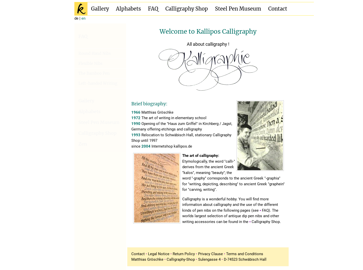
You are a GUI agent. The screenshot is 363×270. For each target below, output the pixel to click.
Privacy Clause (210, 254)
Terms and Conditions (244, 254)
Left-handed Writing (97, 83)
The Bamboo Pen (94, 73)
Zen (82, 144)
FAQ (153, 9)
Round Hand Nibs (94, 53)
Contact (277, 9)
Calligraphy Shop (186, 9)
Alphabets (128, 9)
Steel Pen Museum (238, 9)
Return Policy (184, 254)
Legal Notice (158, 254)
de (76, 18)
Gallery (100, 9)
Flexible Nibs (90, 63)
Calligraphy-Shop (181, 259)
